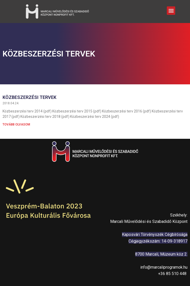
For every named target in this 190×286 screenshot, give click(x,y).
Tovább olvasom (16, 124)
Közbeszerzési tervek (29, 97)
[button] (171, 9)
